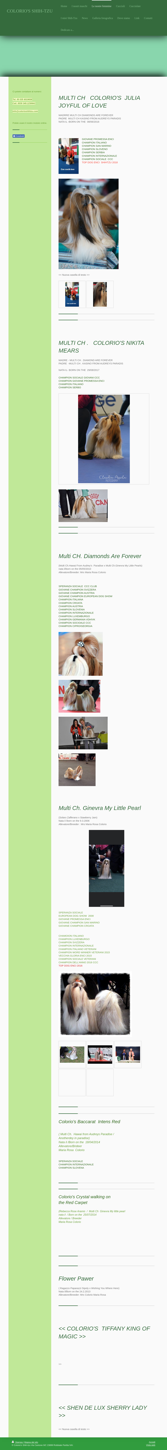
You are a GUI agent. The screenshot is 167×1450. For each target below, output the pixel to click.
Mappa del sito (31, 1442)
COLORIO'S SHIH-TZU (30, 10)
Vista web (150, 1445)
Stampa (17, 1442)
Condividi (18, 136)
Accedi (152, 1442)
